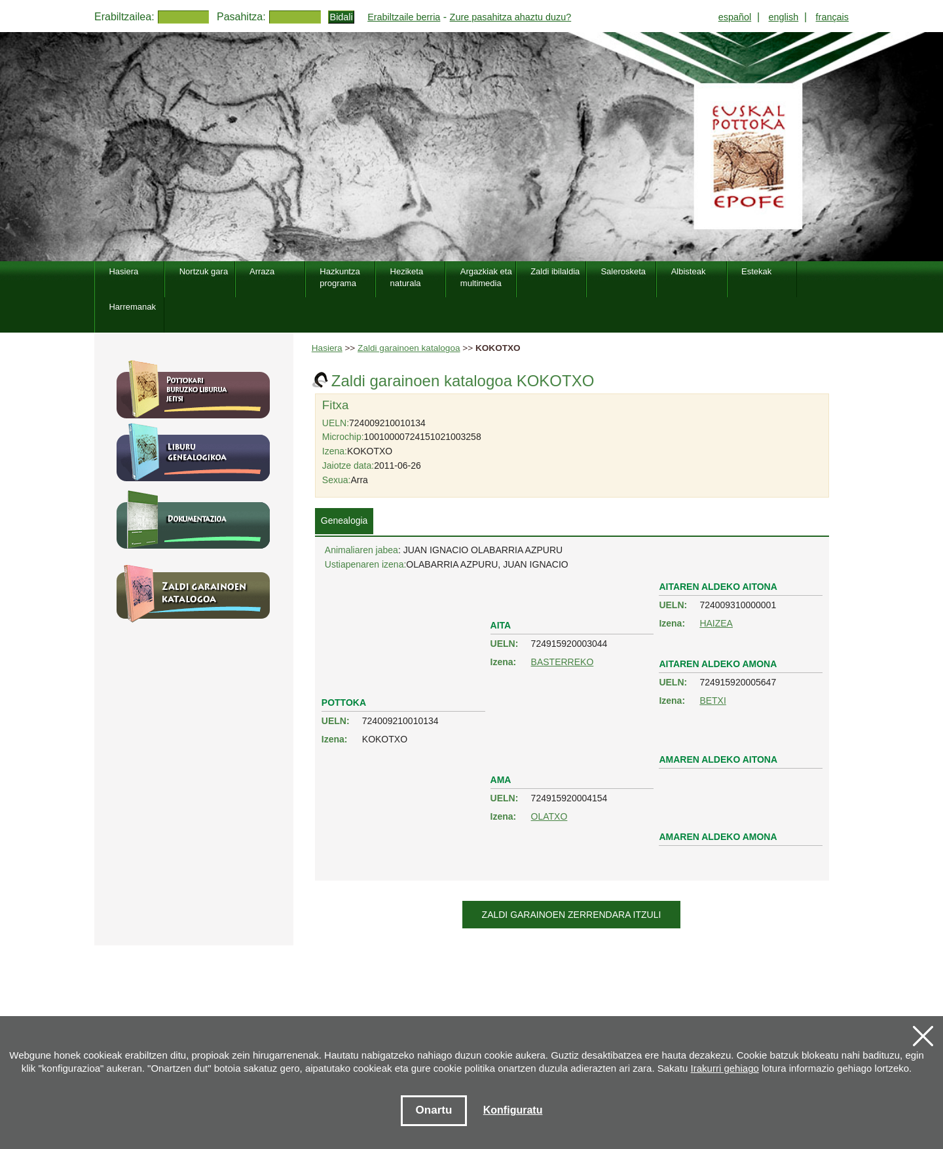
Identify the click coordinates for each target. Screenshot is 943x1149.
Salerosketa (623, 271)
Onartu (434, 1110)
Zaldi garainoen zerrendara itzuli (571, 914)
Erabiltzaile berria (403, 17)
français (832, 17)
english (784, 17)
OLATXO (549, 816)
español (734, 17)
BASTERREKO (562, 662)
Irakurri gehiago (725, 1068)
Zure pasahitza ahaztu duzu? (511, 17)
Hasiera (327, 348)
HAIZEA (716, 623)
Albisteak (688, 271)
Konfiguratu (513, 1110)
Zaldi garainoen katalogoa (409, 348)
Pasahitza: (241, 16)
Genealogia (344, 520)
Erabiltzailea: (124, 16)
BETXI (712, 700)
